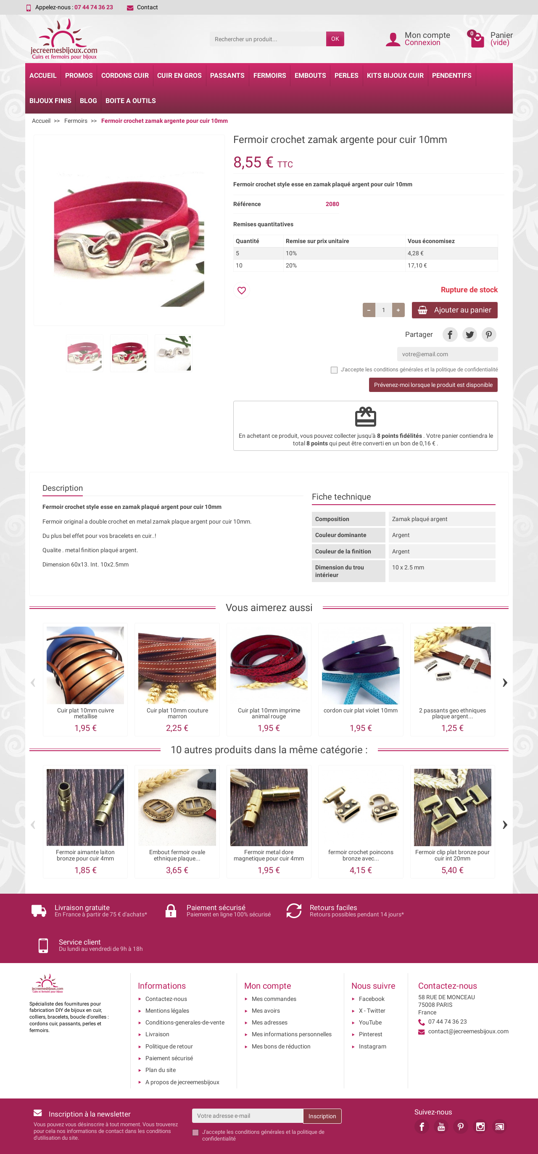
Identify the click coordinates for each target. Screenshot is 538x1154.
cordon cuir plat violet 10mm (361, 711)
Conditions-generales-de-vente (184, 994)
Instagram (372, 1018)
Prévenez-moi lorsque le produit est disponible (433, 385)
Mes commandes (274, 970)
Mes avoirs (266, 982)
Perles (347, 75)
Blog (88, 101)
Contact (142, 7)
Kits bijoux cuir (395, 75)
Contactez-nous (166, 970)
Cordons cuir (125, 75)
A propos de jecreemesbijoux (182, 1054)
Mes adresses (269, 994)
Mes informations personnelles (292, 1006)
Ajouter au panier (453, 310)
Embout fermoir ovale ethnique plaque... (177, 856)
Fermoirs (269, 75)
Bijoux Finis (50, 101)
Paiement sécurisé (169, 1030)
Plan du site (160, 1041)
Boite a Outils (130, 101)
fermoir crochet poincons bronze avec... (360, 856)
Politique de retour (169, 1018)
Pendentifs (452, 75)
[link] (450, 335)
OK (335, 38)
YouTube (370, 994)
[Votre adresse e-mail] (247, 1087)
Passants (227, 75)
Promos (79, 75)
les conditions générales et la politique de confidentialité (431, 370)
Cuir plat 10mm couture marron (177, 714)
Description (62, 489)
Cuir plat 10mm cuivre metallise (85, 714)
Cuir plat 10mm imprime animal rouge (269, 714)
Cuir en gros (179, 75)
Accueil (43, 75)
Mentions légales (167, 982)
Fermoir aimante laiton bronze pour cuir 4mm (85, 856)
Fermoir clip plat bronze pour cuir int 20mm (452, 856)
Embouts (310, 75)
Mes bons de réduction (281, 1018)
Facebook (372, 970)
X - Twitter (372, 982)
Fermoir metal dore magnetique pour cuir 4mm (269, 856)
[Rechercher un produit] (268, 39)
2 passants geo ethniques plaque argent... (452, 714)
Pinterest (370, 1006)
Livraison (157, 1006)
